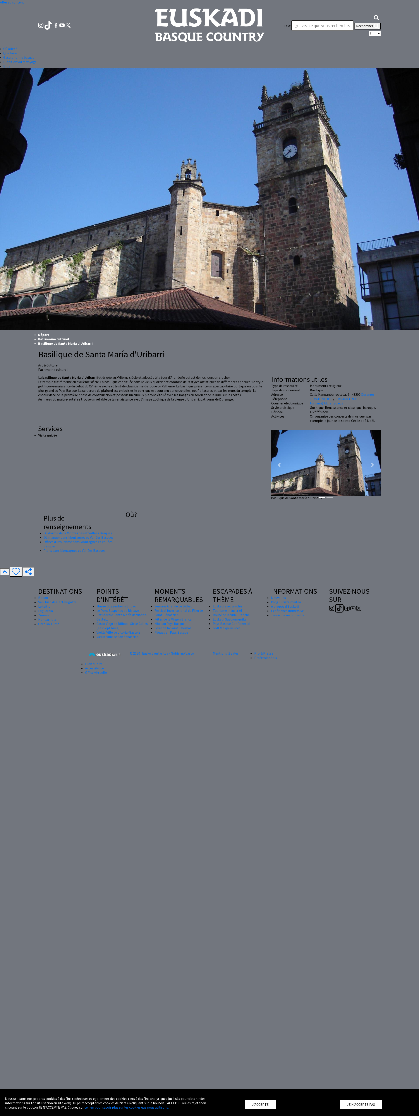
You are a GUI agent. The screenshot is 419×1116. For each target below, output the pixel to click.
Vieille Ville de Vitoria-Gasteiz (118, 632)
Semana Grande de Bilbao (173, 606)
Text (287, 26)
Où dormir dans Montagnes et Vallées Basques (77, 533)
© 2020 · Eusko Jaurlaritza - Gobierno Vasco (162, 653)
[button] (376, 17)
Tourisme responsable (287, 615)
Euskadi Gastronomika (229, 619)
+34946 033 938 (346, 399)
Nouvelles (278, 597)
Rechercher (367, 26)
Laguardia (45, 611)
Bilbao (43, 597)
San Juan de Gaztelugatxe (57, 602)
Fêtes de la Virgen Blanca (173, 619)
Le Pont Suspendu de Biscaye (117, 610)
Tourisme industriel (227, 610)
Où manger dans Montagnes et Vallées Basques (78, 537)
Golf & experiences (226, 628)
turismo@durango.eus (326, 403)
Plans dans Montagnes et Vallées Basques (74, 550)
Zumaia (43, 615)
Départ (43, 334)
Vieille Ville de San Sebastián (117, 637)
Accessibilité (94, 668)
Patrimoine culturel (53, 339)
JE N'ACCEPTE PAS (361, 1104)
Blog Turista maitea (286, 602)
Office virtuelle (96, 672)
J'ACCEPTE (260, 1104)
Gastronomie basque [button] (18, 57)
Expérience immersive (287, 611)
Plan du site (94, 664)
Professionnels (265, 657)
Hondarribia (47, 619)
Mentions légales (226, 653)
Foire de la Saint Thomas (173, 628)
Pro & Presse (263, 653)
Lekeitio (44, 606)
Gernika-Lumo (49, 624)
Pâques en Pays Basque (171, 632)
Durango (367, 394)
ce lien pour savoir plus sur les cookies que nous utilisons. (126, 1107)
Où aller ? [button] (10, 48)
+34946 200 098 (321, 399)
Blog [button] (6, 66)
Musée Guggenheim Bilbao (116, 606)
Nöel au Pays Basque (170, 623)
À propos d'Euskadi (285, 606)
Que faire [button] (10, 53)
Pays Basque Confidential (231, 623)
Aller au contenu (12, 2)
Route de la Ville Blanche (231, 615)
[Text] (322, 25)
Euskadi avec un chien (228, 606)
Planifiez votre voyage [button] (20, 62)
